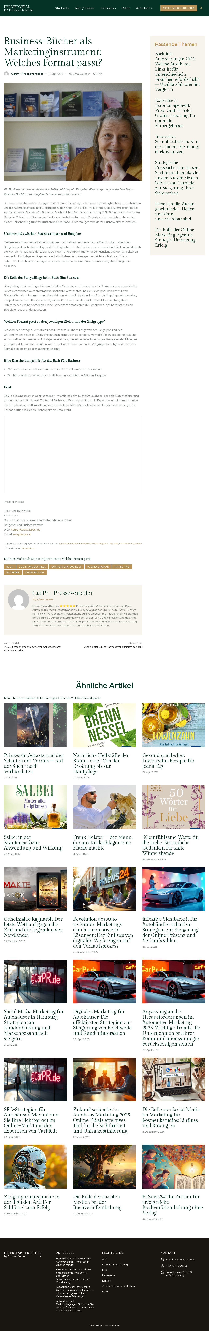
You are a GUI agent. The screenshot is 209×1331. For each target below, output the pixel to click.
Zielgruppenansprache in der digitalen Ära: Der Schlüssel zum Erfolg (32, 1202)
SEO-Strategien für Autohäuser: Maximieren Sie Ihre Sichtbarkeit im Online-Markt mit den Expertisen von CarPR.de (31, 1120)
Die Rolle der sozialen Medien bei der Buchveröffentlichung (97, 1202)
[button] (201, 8)
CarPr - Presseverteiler (27, 74)
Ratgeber (12, 572)
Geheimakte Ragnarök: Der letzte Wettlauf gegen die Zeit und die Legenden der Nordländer (33, 927)
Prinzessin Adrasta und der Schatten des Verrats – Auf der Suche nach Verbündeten (34, 764)
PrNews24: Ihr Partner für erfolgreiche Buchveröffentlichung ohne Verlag (172, 1205)
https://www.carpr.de (42, 599)
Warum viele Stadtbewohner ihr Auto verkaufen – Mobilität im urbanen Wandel (73, 1262)
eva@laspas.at (22, 534)
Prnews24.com (28, 548)
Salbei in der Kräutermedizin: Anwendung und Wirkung (33, 842)
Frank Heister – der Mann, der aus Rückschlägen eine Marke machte (103, 842)
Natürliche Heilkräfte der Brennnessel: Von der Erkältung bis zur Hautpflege (101, 764)
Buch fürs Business (32, 566)
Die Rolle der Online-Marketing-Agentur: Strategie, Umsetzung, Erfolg (175, 237)
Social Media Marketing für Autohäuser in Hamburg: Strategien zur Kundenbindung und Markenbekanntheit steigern (34, 1025)
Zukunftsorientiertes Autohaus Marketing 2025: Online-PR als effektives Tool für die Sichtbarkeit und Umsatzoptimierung (102, 1120)
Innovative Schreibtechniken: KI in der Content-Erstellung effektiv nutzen (177, 144)
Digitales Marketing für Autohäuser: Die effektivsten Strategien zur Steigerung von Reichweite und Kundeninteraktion (102, 1022)
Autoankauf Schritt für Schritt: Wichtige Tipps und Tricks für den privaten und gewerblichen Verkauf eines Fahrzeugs (74, 1291)
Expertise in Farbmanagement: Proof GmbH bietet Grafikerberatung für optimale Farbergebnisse (175, 113)
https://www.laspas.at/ (25, 529)
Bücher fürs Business (67, 566)
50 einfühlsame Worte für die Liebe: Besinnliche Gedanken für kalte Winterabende (171, 845)
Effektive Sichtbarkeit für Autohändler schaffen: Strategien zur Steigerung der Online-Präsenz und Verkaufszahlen (170, 930)
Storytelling (34, 572)
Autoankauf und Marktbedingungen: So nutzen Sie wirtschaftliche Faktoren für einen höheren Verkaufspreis (75, 1306)
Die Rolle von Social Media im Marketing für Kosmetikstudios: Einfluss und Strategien (171, 1118)
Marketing (122, 566)
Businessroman (98, 566)
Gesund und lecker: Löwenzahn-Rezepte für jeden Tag (168, 761)
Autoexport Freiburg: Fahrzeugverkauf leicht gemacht (113, 647)
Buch (9, 566)
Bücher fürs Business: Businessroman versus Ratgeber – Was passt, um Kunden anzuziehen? (100, 543)
